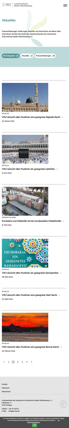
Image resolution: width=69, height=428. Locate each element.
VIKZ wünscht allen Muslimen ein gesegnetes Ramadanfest (30, 273)
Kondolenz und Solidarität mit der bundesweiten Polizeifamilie (31, 221)
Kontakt (4, 384)
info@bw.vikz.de (13, 411)
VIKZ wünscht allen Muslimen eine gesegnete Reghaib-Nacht (31, 117)
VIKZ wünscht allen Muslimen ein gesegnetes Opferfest (28, 169)
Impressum (5, 388)
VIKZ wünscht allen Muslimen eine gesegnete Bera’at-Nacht (30, 347)
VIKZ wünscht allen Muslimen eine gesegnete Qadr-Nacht (29, 295)
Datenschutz (6, 391)
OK (34, 425)
